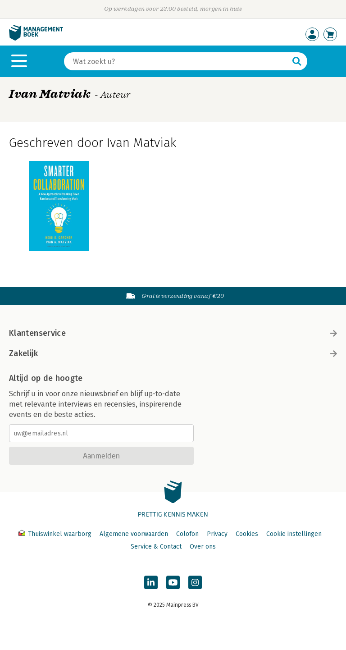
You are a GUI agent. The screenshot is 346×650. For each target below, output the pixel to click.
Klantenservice (173, 333)
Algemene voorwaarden (134, 534)
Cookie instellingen (294, 534)
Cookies (247, 534)
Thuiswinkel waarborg (55, 534)
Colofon (187, 534)
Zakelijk (173, 353)
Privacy (217, 534)
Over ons (203, 546)
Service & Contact (156, 546)
